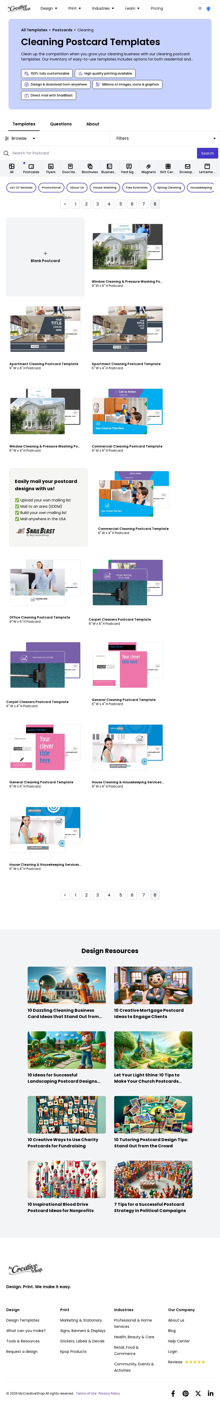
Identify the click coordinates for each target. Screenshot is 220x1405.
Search (207, 153)
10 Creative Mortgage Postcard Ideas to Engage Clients (149, 1013)
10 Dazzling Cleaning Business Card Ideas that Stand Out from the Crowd (63, 1016)
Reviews (186, 1362)
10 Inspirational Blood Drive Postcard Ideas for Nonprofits (61, 1207)
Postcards (62, 30)
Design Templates (22, 1320)
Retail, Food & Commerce (126, 1350)
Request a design (22, 1351)
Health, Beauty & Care (134, 1337)
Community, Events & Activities (134, 1367)
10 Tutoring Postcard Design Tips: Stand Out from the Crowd (151, 1143)
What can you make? (26, 1330)
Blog (172, 1330)
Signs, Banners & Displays (83, 1330)
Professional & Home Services (133, 1323)
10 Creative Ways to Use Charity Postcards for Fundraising (63, 1143)
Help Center (179, 1341)
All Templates (34, 30)
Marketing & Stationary (81, 1320)
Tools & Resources (23, 1341)
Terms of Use (86, 1393)
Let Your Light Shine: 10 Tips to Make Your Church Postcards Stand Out (147, 1081)
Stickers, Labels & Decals (82, 1341)
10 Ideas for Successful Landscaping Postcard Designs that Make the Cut (62, 1081)
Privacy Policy (109, 1393)
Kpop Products (73, 1351)
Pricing (157, 8)
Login (173, 1351)
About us (176, 1320)
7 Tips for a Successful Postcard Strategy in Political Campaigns (150, 1207)
